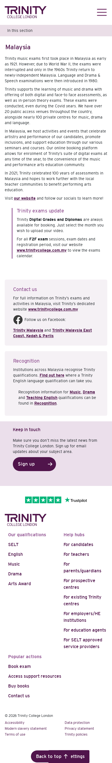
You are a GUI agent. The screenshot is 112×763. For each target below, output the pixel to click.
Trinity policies (76, 734)
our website (25, 198)
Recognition (45, 403)
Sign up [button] (26, 464)
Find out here (52, 375)
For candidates (78, 544)
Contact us (19, 695)
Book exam (19, 666)
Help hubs (74, 534)
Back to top (49, 756)
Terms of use (15, 734)
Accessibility (15, 723)
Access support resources (34, 676)
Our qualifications (27, 534)
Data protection (77, 723)
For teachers (76, 554)
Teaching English (41, 397)
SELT (13, 544)
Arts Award (19, 583)
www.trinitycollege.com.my (42, 250)
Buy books (18, 686)
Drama (89, 392)
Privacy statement (79, 728)
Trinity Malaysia (28, 330)
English (15, 554)
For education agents (85, 630)
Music (75, 392)
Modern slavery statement (26, 728)
